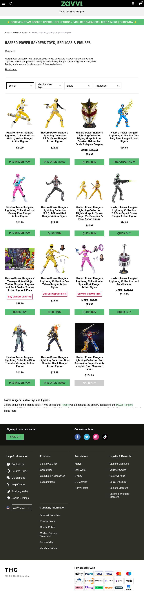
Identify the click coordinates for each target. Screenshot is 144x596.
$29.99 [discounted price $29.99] (89, 304)
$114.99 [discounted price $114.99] (124, 294)
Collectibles (46, 470)
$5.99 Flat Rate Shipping (72, 11)
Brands (16, 33)
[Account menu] (133, 3)
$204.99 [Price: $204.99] (89, 375)
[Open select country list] (22, 507)
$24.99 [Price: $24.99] (20, 147)
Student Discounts (119, 464)
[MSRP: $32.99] (89, 300)
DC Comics (81, 482)
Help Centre (15, 484)
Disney (78, 476)
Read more (11, 69)
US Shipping (15, 478)
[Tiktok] (105, 439)
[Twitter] (87, 439)
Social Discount (117, 482)
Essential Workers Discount (119, 495)
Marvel (78, 464)
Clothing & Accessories (52, 476)
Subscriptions (47, 482)
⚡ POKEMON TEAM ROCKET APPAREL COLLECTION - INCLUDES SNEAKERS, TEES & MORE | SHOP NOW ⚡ (72, 22)
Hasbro (25, 33)
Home (7, 33)
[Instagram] (96, 439)
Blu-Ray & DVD (48, 464)
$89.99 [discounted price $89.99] (89, 154)
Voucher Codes (117, 470)
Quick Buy (93, 163)
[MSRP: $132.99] (124, 290)
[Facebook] (78, 439)
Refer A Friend (117, 476)
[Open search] (11, 3)
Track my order (17, 491)
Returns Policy (16, 471)
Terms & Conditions (50, 515)
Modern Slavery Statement (48, 534)
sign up (15, 436)
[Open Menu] (3, 3)
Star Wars (80, 470)
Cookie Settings (17, 498)
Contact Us (15, 464)
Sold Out (89, 383)
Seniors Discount (118, 488)
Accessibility (46, 542)
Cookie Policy (47, 527)
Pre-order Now (20, 161)
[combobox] (20, 85)
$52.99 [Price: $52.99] (20, 303)
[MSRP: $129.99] (89, 150)
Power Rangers (124, 405)
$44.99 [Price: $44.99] (89, 225)
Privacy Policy (47, 521)
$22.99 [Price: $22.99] (54, 300)
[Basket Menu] (140, 3)
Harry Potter (81, 488)
